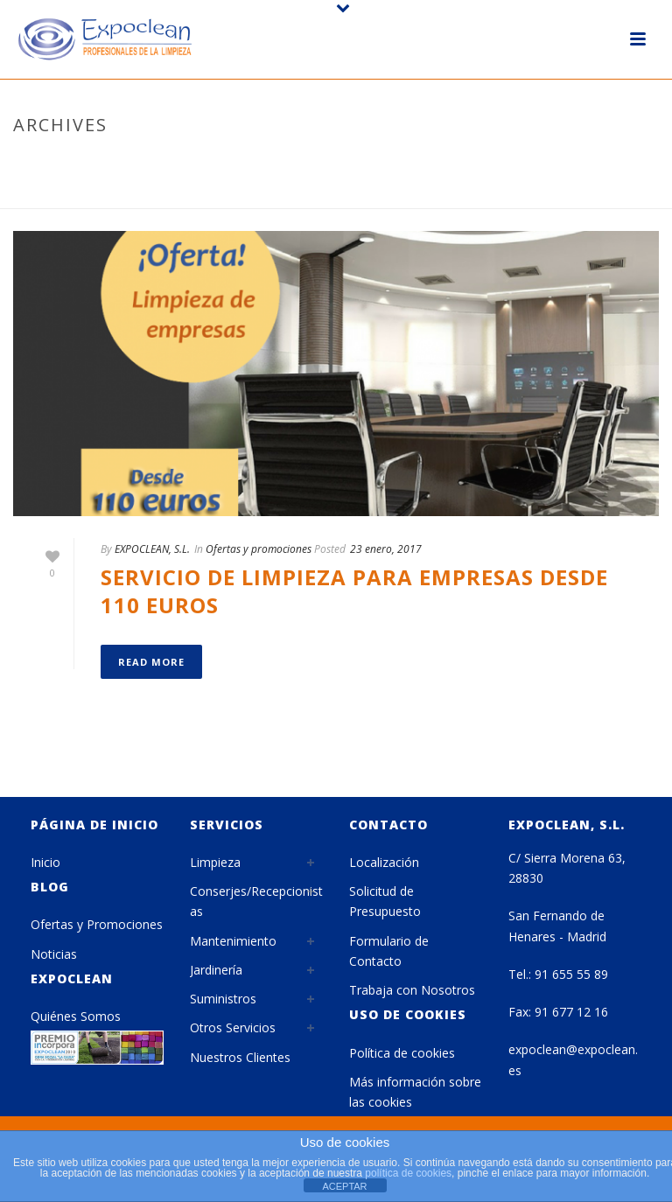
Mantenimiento (233, 941)
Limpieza (215, 862)
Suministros (223, 998)
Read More (151, 661)
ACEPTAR (344, 1186)
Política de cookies (402, 1053)
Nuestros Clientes (240, 1057)
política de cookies (408, 1173)
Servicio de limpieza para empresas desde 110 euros (354, 590)
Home (464, 191)
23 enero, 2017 (386, 549)
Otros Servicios (233, 1027)
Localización (384, 862)
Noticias (54, 954)
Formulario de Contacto (389, 951)
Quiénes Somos (76, 1016)
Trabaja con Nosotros (412, 990)
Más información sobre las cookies (415, 1091)
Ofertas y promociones (259, 549)
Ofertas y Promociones (97, 924)
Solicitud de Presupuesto (385, 901)
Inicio (45, 862)
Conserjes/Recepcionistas (256, 901)
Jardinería (216, 969)
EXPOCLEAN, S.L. (152, 549)
